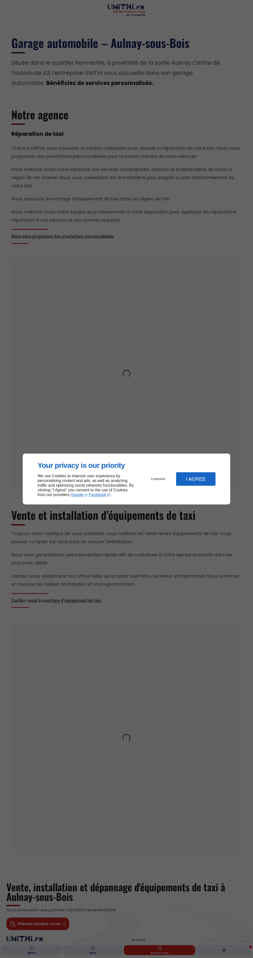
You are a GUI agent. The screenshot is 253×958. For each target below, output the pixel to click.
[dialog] (126, 479)
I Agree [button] (196, 479)
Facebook (97, 495)
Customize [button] (158, 479)
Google (77, 495)
